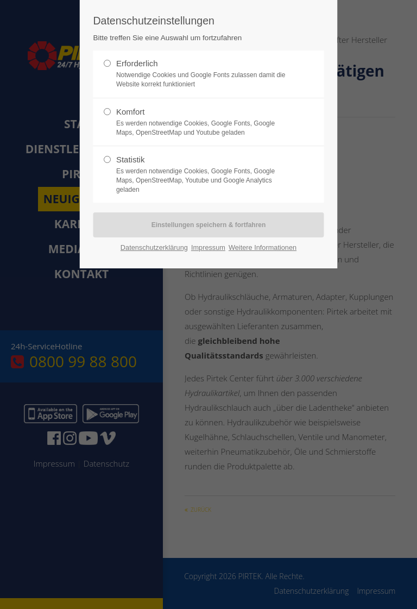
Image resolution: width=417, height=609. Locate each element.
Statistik (204, 174)
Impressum (208, 247)
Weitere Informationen (262, 247)
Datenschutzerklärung (154, 247)
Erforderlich (204, 74)
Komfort (204, 122)
